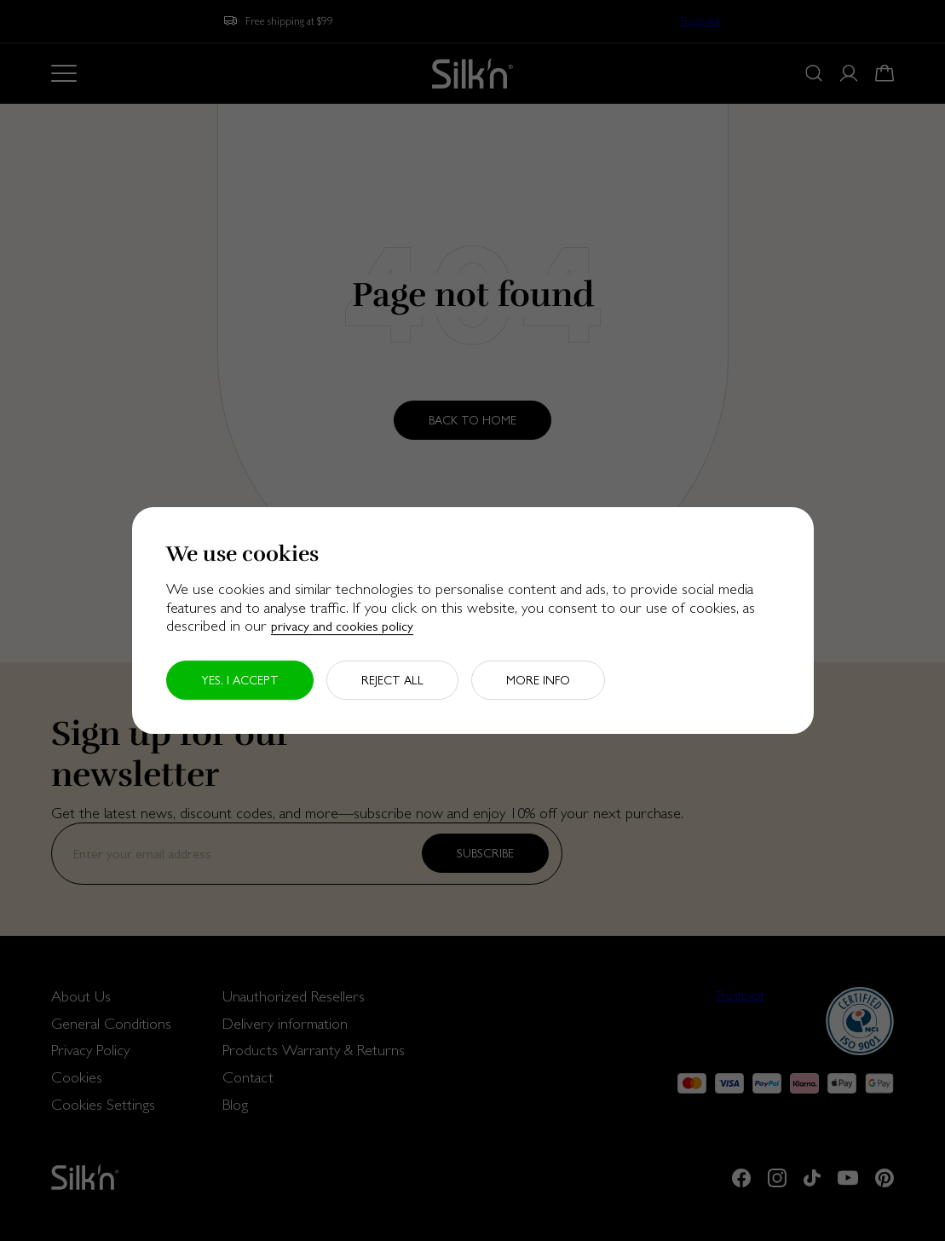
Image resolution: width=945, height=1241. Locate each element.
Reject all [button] (392, 680)
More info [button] (538, 680)
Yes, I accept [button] (240, 680)
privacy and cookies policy (342, 626)
